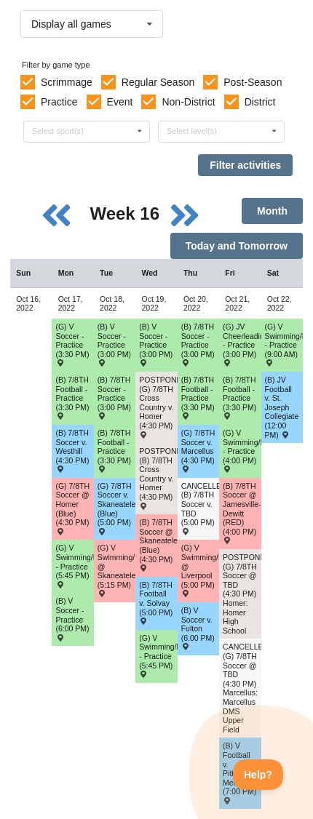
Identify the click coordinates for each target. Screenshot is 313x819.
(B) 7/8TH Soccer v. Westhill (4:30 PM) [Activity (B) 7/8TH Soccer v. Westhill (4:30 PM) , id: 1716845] (72, 450)
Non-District (188, 102)
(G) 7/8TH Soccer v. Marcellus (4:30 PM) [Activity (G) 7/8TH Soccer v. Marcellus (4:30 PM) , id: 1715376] (198, 450)
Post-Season (252, 82)
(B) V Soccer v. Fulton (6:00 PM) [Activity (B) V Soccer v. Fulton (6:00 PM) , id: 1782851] (198, 628)
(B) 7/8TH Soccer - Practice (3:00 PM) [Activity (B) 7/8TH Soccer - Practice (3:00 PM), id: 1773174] (114, 397)
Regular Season (158, 82)
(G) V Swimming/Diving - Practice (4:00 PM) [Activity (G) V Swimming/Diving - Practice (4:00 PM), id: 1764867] (242, 450)
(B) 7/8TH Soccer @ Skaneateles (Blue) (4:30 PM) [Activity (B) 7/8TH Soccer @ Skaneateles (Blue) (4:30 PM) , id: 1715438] (158, 544)
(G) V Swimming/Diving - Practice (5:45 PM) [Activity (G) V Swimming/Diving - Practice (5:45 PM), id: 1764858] (74, 565)
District (260, 102)
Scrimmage (66, 82)
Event (120, 102)
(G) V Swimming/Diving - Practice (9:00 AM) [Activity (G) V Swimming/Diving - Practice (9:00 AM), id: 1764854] (284, 344)
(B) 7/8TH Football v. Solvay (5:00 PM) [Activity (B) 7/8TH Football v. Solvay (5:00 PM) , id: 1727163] (156, 602)
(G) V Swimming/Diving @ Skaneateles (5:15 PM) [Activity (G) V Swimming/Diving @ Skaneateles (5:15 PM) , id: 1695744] (116, 569)
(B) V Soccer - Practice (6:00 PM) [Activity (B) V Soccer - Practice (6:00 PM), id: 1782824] (72, 618)
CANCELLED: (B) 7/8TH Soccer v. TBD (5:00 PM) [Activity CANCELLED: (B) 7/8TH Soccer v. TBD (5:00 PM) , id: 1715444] (200, 508)
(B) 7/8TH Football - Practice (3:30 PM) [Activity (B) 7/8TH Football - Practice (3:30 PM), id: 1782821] (198, 397)
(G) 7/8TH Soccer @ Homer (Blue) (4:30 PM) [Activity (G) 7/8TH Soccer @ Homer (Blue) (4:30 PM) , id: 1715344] (72, 508)
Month (272, 211)
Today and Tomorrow (237, 246)
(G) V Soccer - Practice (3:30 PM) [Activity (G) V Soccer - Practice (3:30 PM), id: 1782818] (72, 344)
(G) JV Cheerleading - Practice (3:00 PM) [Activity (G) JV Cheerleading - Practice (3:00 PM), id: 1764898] (242, 344)
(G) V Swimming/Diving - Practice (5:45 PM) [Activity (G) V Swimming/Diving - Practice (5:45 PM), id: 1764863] (158, 656)
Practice (59, 102)
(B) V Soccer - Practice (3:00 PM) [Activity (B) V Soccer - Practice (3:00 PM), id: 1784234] (114, 344)
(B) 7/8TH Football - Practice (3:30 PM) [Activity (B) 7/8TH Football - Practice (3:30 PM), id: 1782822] (239, 397)
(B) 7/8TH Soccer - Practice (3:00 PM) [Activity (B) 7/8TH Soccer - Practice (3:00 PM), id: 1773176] (198, 344)
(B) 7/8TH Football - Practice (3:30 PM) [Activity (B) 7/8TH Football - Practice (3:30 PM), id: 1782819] (72, 397)
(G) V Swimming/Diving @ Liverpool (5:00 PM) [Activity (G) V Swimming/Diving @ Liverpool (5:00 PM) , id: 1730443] (200, 569)
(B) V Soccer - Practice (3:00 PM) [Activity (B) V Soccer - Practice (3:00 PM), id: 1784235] (156, 344)
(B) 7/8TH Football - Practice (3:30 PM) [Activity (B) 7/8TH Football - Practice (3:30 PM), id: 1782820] (114, 450)
